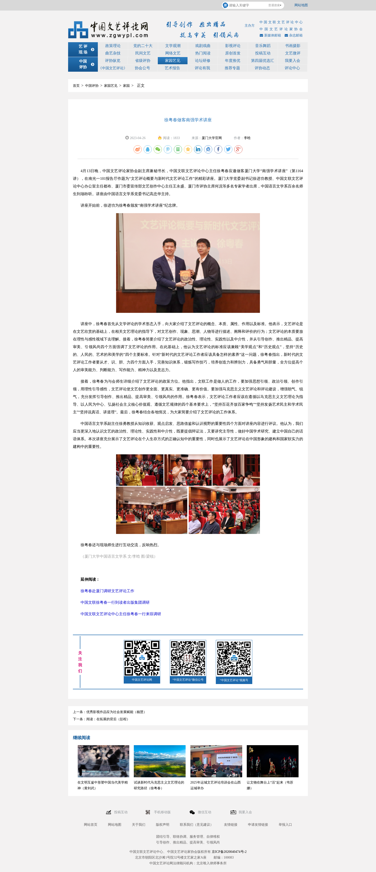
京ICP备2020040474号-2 (229, 852)
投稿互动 (262, 53)
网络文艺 (173, 53)
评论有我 (202, 68)
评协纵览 (112, 61)
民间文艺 (143, 53)
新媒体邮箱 (269, 35)
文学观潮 (173, 46)
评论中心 (292, 68)
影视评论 (233, 46)
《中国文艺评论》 (112, 68)
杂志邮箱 (293, 35)
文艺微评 (292, 53)
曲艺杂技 (113, 53)
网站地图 (301, 5)
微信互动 (205, 812)
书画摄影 (292, 46)
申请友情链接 (258, 824)
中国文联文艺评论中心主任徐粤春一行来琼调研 (121, 614)
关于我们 (138, 824)
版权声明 (162, 824)
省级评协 (142, 61)
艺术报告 (172, 68)
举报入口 (285, 824)
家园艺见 (172, 61)
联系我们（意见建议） (196, 824)
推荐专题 (232, 68)
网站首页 (90, 824)
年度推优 (232, 61)
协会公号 (142, 68)
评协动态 (262, 68)
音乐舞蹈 (262, 46)
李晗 (247, 138)
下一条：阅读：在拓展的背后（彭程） (101, 719)
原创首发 (233, 53)
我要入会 (292, 61)
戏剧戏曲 (203, 46)
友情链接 (230, 824)
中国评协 (92, 86)
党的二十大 (143, 46)
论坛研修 (202, 61)
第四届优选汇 (262, 61)
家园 (126, 86)
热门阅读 (203, 53)
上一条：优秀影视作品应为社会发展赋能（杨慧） (110, 712)
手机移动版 (163, 812)
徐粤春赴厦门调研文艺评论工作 (107, 591)
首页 (76, 86)
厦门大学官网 (212, 138)
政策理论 (113, 46)
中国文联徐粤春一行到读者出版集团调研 (115, 602)
